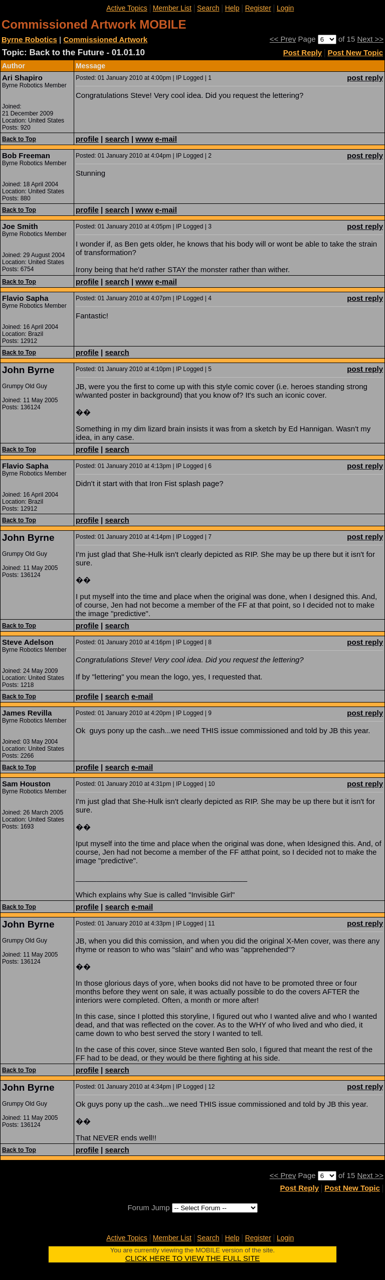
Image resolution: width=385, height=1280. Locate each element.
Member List (172, 8)
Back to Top (19, 139)
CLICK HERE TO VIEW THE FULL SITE (192, 1258)
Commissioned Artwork (105, 39)
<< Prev (283, 39)
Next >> (370, 39)
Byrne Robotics (29, 39)
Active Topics (126, 8)
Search (208, 8)
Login (285, 8)
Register (258, 8)
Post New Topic (355, 52)
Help (232, 8)
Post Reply (302, 52)
